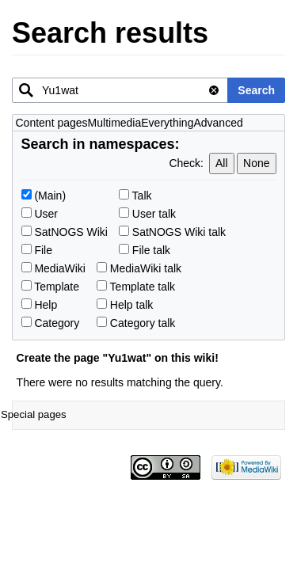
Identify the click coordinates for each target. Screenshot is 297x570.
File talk (151, 250)
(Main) (50, 195)
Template (56, 286)
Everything (167, 122)
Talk (142, 195)
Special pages (34, 414)
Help (45, 304)
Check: (186, 163)
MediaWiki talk (145, 268)
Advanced (217, 122)
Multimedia (115, 122)
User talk (154, 213)
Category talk (142, 323)
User (46, 213)
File (43, 250)
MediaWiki (60, 268)
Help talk (131, 304)
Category (56, 323)
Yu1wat (127, 358)
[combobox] (120, 90)
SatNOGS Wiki (71, 232)
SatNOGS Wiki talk (179, 232)
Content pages (52, 122)
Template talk (142, 286)
